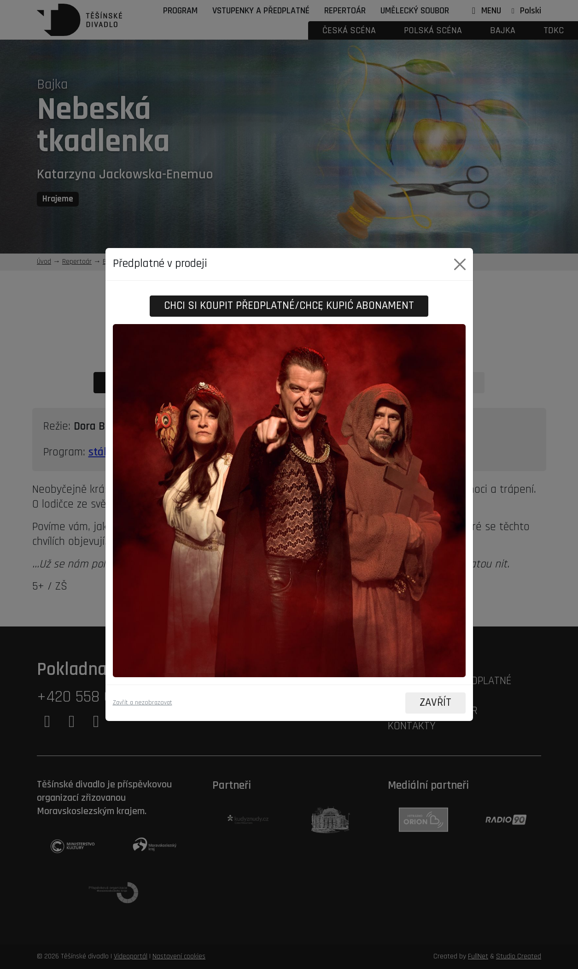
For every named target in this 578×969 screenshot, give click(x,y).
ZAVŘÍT (435, 703)
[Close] (459, 264)
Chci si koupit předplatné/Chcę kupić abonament (289, 306)
